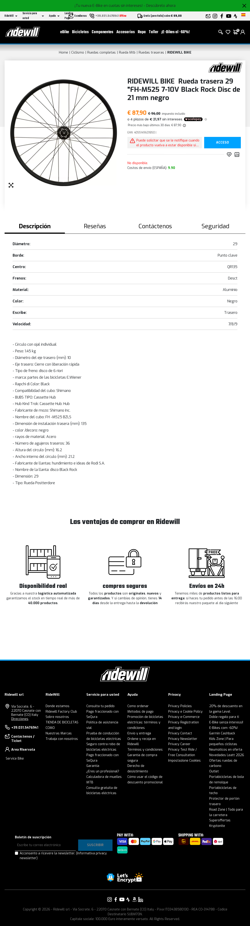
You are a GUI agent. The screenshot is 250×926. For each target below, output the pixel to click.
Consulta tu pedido (100, 706)
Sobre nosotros (57, 717)
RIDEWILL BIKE (179, 52)
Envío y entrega (139, 733)
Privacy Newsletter (182, 739)
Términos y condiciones (145, 749)
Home (63, 52)
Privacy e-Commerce (184, 717)
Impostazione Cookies (184, 760)
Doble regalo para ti (224, 717)
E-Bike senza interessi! (226, 722)
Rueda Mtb (127, 52)
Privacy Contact (180, 733)
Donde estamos (57, 706)
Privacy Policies (180, 706)
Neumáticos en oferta (225, 749)
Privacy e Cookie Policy (185, 711)
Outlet (214, 771)
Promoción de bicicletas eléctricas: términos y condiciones (145, 722)
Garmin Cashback (222, 733)
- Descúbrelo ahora (160, 5)
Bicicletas (80, 32)
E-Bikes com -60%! (223, 728)
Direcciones (19, 719)
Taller (153, 32)
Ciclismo (77, 52)
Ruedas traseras (151, 52)
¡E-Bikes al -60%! (175, 32)
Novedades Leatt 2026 (226, 755)
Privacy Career (179, 744)
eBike (64, 32)
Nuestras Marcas (59, 733)
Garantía (92, 766)
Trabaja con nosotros (62, 739)
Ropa (142, 32)
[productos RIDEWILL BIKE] (225, 67)
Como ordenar (138, 706)
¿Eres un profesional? (102, 771)
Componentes (102, 32)
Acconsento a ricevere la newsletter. (63, 855)
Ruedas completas (101, 52)
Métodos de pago (140, 711)
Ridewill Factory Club (61, 711)
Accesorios (125, 32)
